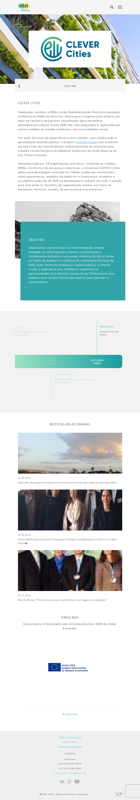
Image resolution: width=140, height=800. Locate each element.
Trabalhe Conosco (70, 747)
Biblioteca (70, 742)
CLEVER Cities (86, 142)
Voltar (47, 86)
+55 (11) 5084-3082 (69, 768)
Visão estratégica (70, 737)
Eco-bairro (93, 374)
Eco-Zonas (48, 326)
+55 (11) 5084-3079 (69, 763)
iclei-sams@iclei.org (74, 773)
